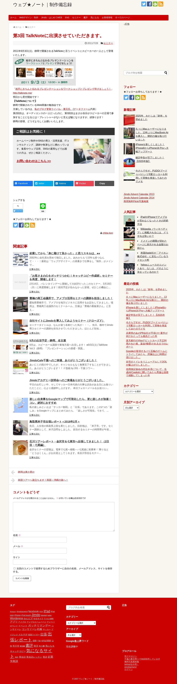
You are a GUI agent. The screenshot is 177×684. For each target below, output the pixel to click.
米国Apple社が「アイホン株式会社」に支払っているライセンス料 (152, 256)
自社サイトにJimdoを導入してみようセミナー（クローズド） (67, 320)
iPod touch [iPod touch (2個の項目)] (26, 615)
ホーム (13, 17)
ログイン (128, 669)
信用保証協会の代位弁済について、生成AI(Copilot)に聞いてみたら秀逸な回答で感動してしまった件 (147, 372)
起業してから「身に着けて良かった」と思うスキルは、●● (64, 253)
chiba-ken (108, 233)
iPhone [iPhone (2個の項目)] (17, 615)
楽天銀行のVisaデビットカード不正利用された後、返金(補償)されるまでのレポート (147, 343)
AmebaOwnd (130, 667)
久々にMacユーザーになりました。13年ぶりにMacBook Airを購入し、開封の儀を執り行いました (147, 300)
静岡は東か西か (23, 472)
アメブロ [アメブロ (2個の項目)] (22, 622)
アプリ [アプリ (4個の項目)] (14, 621)
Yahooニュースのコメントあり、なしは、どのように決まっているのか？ (152, 268)
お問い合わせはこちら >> (34, 161)
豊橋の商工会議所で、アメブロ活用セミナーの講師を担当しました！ (71, 298)
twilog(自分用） (131, 664)
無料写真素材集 (131, 661)
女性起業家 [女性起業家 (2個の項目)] (46, 641)
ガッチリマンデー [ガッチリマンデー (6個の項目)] (39, 625)
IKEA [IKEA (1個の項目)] (41, 611)
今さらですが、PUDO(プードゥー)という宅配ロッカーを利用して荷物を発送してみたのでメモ (147, 325)
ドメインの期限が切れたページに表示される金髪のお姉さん (152, 244)
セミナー (76, 17)
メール (18, 546)
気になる (95, 17)
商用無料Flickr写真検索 (136, 201)
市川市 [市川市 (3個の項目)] (16, 646)
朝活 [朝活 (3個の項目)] (36, 646)
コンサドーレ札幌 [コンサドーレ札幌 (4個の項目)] (32, 629)
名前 (17, 535)
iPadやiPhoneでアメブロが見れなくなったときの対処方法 (152, 220)
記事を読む (34, 269)
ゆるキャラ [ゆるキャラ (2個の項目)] (38, 618)
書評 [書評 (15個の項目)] (29, 645)
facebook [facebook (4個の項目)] (33, 611)
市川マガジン (130, 656)
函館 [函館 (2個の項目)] (35, 641)
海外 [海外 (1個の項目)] (16, 657)
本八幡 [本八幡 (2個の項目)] (42, 646)
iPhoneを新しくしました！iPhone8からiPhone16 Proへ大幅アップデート (152, 148)
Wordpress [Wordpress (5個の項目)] (16, 618)
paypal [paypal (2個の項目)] (44, 615)
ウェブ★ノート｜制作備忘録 (42, 4)
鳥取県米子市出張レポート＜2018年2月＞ (54, 421)
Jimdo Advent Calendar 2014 (139, 197)
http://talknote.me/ (22, 93)
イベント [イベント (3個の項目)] (22, 625)
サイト (16, 557)
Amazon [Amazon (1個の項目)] (13, 611)
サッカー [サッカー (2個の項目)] (47, 629)
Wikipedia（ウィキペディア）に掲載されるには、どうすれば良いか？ (152, 232)
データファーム (82, 109)
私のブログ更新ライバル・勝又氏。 (54, 109)
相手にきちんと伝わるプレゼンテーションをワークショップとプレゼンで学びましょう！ (63, 89)
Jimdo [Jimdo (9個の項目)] (36, 615)
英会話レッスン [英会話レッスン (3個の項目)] (34, 657)
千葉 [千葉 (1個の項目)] (39, 641)
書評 (85, 17)
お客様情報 (107, 17)
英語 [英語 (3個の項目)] (45, 657)
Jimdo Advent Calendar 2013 (139, 194)
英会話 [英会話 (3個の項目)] (22, 657)
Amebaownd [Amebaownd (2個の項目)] (22, 611)
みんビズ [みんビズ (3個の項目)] (28, 618)
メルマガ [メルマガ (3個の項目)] (22, 634)
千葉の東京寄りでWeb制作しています (142, 659)
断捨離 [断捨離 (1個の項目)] (22, 646)
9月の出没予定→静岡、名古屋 (47, 340)
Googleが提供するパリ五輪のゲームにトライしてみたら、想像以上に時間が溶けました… (146, 354)
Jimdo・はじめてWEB (51, 17)
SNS (67, 17)
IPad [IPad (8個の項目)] (47, 611)
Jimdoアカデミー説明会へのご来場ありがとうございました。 (67, 380)
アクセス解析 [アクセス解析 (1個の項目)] (49, 618)
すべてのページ (122, 17)
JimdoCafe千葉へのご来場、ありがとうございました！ (63, 360)
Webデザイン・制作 (28, 17)
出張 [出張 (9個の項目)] (43, 634)
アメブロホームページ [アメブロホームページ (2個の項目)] (36, 622)
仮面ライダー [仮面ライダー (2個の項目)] (34, 635)
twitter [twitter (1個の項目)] (49, 615)
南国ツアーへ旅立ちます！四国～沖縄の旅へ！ (39, 480)
